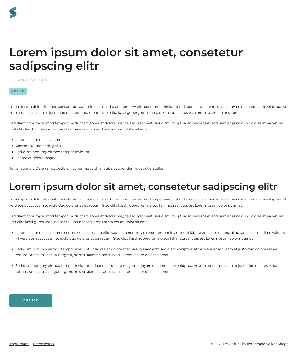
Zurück (30, 300)
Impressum (19, 344)
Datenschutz (43, 344)
